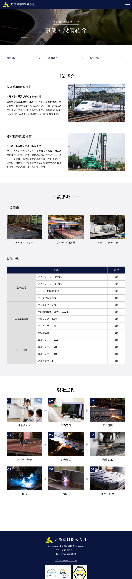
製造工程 (94, 58)
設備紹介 (53, 58)
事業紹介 (11, 58)
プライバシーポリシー (66, 560)
